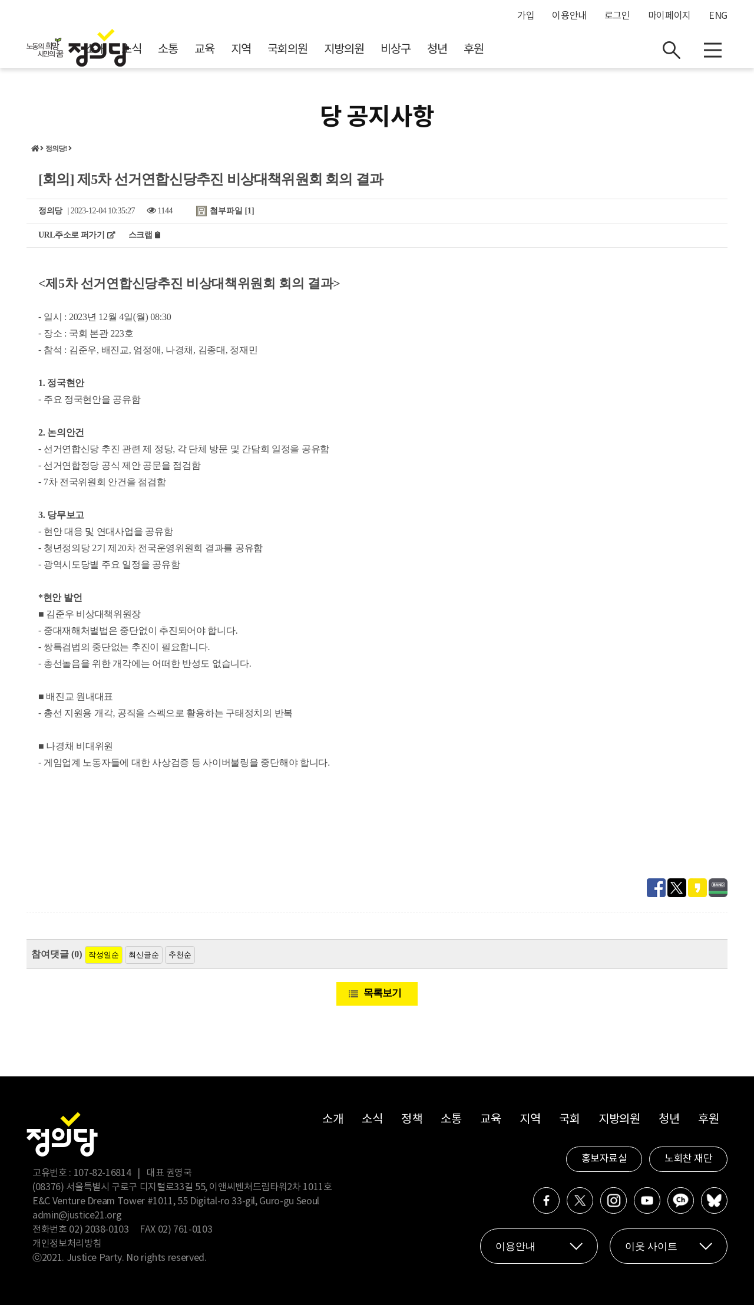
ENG (718, 16)
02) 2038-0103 (98, 1235)
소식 (237, 53)
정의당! (56, 154)
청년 (543, 53)
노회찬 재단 (688, 1165)
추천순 (179, 960)
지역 (346, 53)
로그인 (617, 16)
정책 (411, 1125)
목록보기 (382, 998)
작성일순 (103, 960)
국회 (569, 1125)
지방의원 (449, 53)
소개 (200, 53)
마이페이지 (669, 16)
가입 (525, 16)
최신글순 (143, 960)
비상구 (501, 53)
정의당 (50, 216)
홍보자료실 (604, 1165)
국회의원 (393, 53)
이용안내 (569, 16)
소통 (273, 53)
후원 (579, 53)
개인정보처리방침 (66, 1249)
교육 (310, 53)
